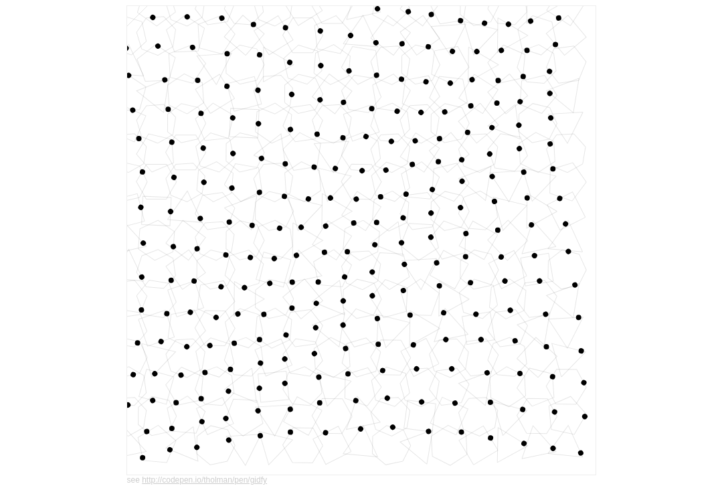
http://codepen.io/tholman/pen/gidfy (204, 480)
